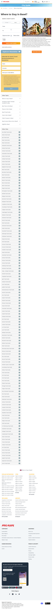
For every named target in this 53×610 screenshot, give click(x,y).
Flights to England (32, 488)
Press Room (4, 535)
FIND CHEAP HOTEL (37, 51)
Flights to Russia (32, 487)
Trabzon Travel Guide (6, 503)
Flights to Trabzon (18, 481)
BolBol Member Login (37, 2)
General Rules (31, 548)
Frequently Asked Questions (34, 533)
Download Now (8, 570)
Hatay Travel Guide (5, 505)
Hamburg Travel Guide (6, 509)
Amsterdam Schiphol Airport (21, 512)
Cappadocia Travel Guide (7, 500)
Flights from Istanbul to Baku (7, 493)
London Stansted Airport (20, 509)
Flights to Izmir (18, 479)
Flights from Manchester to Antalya (7, 480)
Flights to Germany (32, 477)
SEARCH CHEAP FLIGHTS (11, 43)
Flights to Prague (18, 488)
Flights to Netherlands (33, 483)
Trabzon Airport (18, 503)
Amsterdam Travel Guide (7, 512)
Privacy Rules (9, 84)
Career (3, 548)
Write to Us (30, 531)
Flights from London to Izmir (7, 477)
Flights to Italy (31, 479)
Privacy (29, 550)
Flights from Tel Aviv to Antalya (8, 491)
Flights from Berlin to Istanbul (8, 487)
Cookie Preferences (32, 546)
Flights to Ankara (18, 477)
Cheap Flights (5, 8)
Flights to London (18, 483)
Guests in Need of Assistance (34, 537)
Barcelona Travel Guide (6, 511)
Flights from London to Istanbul (8, 476)
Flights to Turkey (32, 476)
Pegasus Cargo (5, 539)
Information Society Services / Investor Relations (11, 537)
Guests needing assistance (7, 47)
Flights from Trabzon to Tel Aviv (8, 485)
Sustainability (4, 531)
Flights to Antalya (18, 487)
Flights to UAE (31, 485)
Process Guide (31, 557)
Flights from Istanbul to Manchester (6, 483)
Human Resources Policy (7, 546)
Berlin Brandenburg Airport (20, 507)
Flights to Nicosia (18, 490)
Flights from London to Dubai (7, 495)
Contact (30, 535)
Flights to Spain (32, 492)
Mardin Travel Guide (6, 501)
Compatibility (31, 552)
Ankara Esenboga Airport (20, 501)
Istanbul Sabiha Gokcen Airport (21, 500)
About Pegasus (5, 533)
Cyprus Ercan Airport (19, 505)
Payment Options (31, 539)
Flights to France (32, 490)
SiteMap (30, 559)
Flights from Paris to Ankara (7, 489)
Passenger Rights (31, 555)
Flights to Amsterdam (19, 485)
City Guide (10, 8)
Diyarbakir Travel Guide (6, 507)
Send (11, 88)
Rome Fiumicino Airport (20, 514)
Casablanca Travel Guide (7, 514)
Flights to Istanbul (19, 476)
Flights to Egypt (32, 481)
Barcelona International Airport (21, 511)
